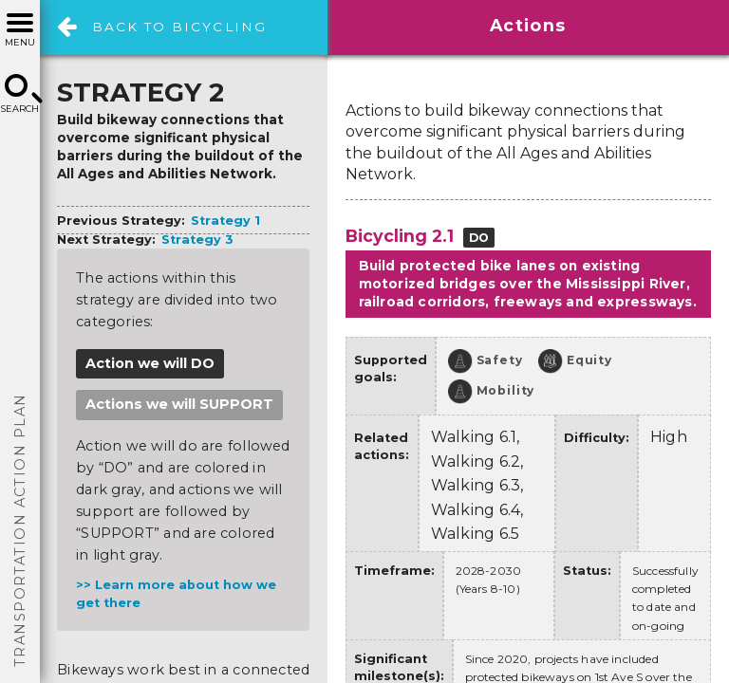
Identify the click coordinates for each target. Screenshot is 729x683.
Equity (575, 361)
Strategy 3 (197, 239)
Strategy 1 (225, 220)
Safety (485, 361)
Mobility (491, 391)
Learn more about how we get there (176, 594)
